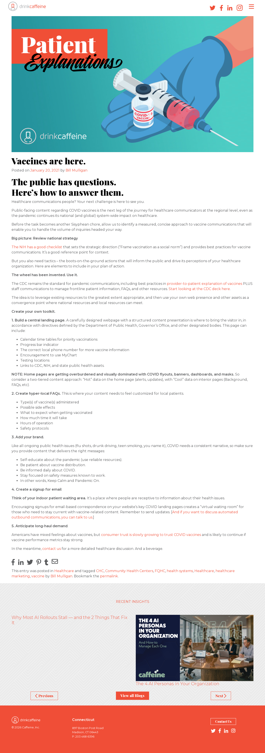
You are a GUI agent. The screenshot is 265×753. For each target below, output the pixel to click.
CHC (100, 571)
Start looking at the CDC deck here (199, 289)
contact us (51, 549)
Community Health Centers (129, 571)
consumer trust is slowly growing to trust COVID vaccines (151, 535)
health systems (180, 571)
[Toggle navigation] (251, 6)
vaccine (37, 576)
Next (220, 696)
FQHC (160, 571)
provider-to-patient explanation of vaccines (204, 284)
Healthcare (64, 571)
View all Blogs (132, 695)
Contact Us (223, 721)
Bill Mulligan (76, 170)
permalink (109, 576)
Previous (44, 696)
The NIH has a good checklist (37, 247)
